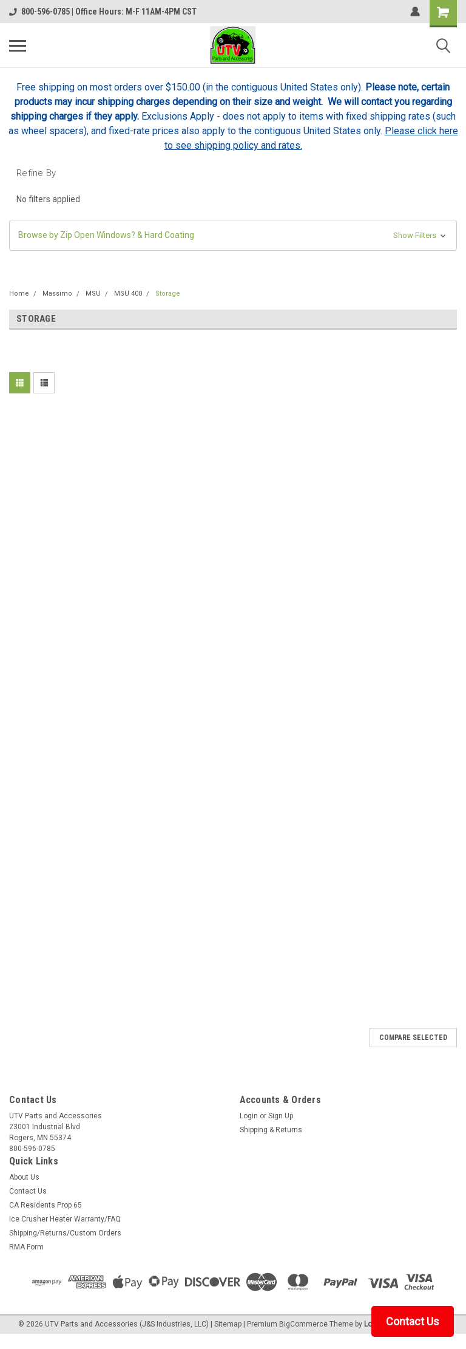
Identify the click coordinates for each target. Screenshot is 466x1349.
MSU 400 (128, 293)
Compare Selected (413, 1037)
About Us (24, 1177)
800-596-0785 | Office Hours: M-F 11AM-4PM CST (103, 11)
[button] (233, 235)
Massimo (57, 293)
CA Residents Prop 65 (45, 1205)
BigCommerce (303, 1324)
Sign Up (280, 1116)
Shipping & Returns (271, 1130)
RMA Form (26, 1247)
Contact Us (28, 1191)
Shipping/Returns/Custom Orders (65, 1233)
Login (249, 1116)
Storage (167, 293)
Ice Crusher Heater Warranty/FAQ (65, 1219)
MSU (93, 293)
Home (19, 293)
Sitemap (227, 1324)
